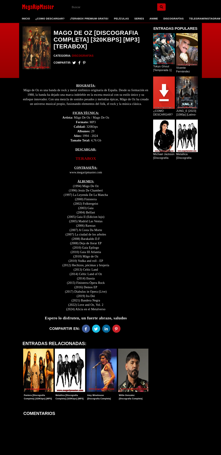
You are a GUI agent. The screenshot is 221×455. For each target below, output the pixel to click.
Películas (121, 18)
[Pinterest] (84, 63)
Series (139, 18)
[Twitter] (74, 63)
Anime (153, 18)
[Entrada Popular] (164, 48)
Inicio (26, 18)
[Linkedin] (106, 329)
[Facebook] (86, 329)
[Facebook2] (79, 63)
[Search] (161, 7)
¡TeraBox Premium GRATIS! (89, 18)
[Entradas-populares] (38, 370)
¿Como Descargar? (49, 18)
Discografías (173, 18)
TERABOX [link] (85, 158)
